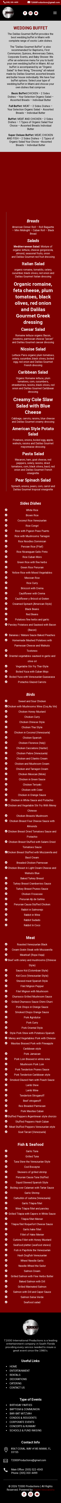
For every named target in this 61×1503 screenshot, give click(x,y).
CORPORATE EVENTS (22, 1422)
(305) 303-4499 (12, 2)
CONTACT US (17, 1387)
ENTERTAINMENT (20, 1370)
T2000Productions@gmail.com (45, 2)
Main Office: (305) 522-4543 (27, 1469)
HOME (13, 1366)
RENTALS (15, 1375)
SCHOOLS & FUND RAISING (25, 1430)
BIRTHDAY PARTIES (21, 1405)
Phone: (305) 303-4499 (24, 1473)
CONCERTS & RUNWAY (23, 1426)
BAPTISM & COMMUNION (25, 1409)
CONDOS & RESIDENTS (23, 1417)
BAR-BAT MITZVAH (21, 1413)
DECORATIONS (18, 1379)
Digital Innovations (43, 1489)
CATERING (15, 1383)
